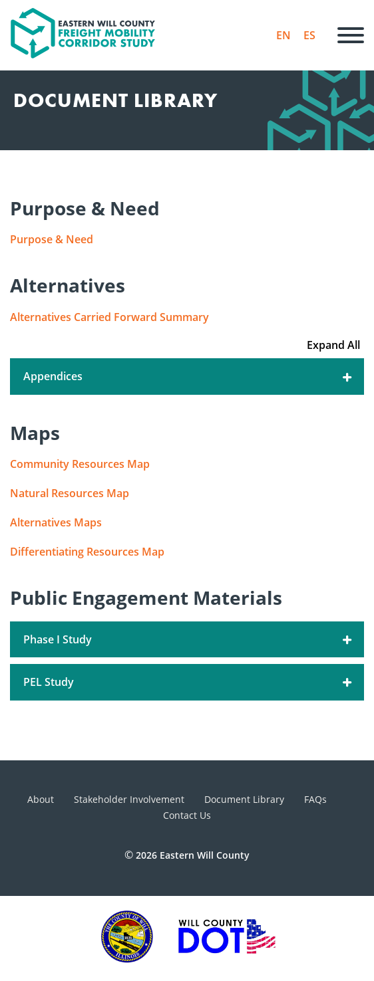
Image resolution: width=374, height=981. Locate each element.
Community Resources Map (80, 464)
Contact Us (187, 815)
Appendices (188, 376)
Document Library (244, 799)
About (40, 799)
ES (309, 35)
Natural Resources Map (69, 493)
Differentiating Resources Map (87, 551)
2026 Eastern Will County (193, 855)
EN (283, 35)
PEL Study (188, 682)
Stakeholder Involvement (129, 799)
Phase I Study (188, 639)
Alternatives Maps (56, 522)
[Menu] (350, 35)
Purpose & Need (51, 239)
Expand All (333, 345)
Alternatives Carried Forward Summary (109, 317)
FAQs (315, 799)
